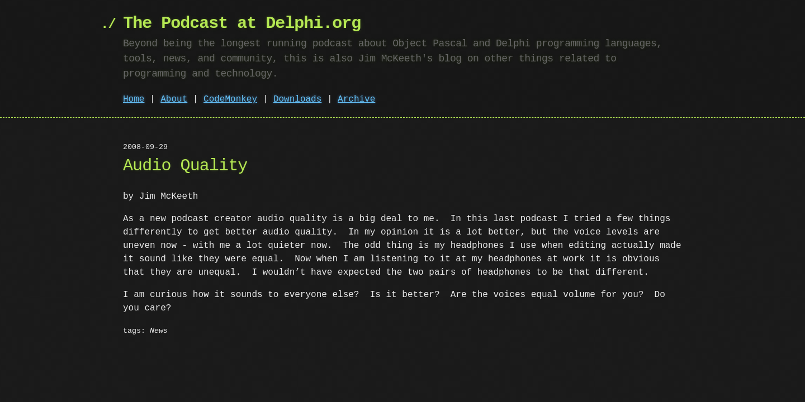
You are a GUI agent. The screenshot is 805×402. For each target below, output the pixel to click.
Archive (356, 99)
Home (133, 99)
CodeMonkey (230, 99)
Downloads (297, 99)
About (173, 99)
